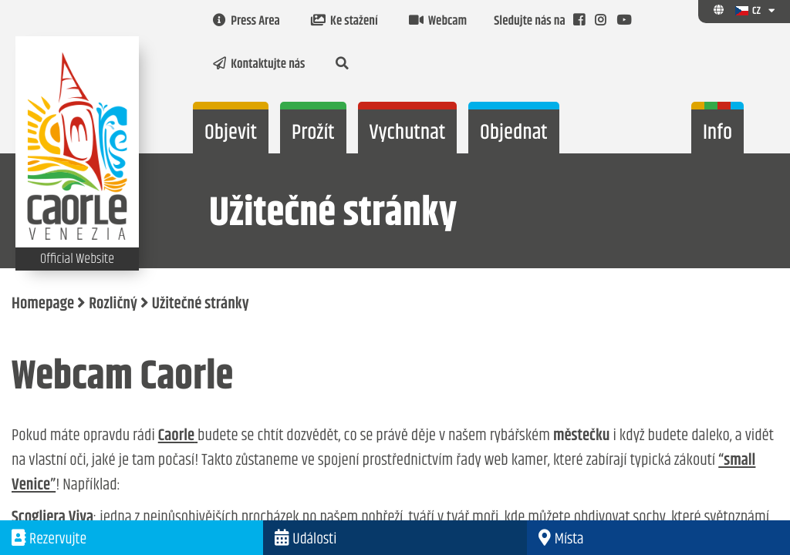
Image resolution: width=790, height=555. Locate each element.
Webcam (438, 22)
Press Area (246, 22)
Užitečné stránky (200, 304)
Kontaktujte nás (259, 65)
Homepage (43, 304)
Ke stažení (344, 22)
